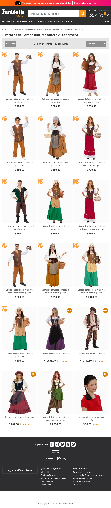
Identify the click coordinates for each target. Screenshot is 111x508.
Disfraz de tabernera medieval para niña (19, 355)
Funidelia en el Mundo (83, 472)
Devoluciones (47, 481)
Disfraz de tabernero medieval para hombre (19, 100)
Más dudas (46, 484)
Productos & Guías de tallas (53, 478)
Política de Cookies (81, 481)
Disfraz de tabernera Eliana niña (19, 417)
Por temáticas (25, 21)
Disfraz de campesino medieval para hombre (20, 228)
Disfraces (7, 21)
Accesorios (44, 21)
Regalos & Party (63, 21)
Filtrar (9, 43)
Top (104, 21)
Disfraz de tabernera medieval (55, 353)
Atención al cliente (20, 470)
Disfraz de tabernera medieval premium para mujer (55, 418)
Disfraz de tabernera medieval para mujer (55, 228)
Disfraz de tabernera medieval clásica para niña (91, 100)
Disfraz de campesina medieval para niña (55, 164)
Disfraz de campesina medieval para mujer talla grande (55, 291)
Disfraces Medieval (32, 29)
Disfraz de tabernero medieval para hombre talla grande (19, 291)
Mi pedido (45, 472)
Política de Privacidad (82, 478)
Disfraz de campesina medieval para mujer (55, 100)
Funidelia (6, 29)
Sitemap (77, 484)
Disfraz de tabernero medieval (91, 353)
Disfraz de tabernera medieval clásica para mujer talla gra (91, 228)
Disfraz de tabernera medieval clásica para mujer (91, 164)
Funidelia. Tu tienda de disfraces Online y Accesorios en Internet (13, 13)
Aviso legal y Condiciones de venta (88, 475)
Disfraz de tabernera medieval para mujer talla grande (91, 291)
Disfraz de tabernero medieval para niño (19, 164)
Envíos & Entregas (49, 475)
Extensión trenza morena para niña (91, 418)
